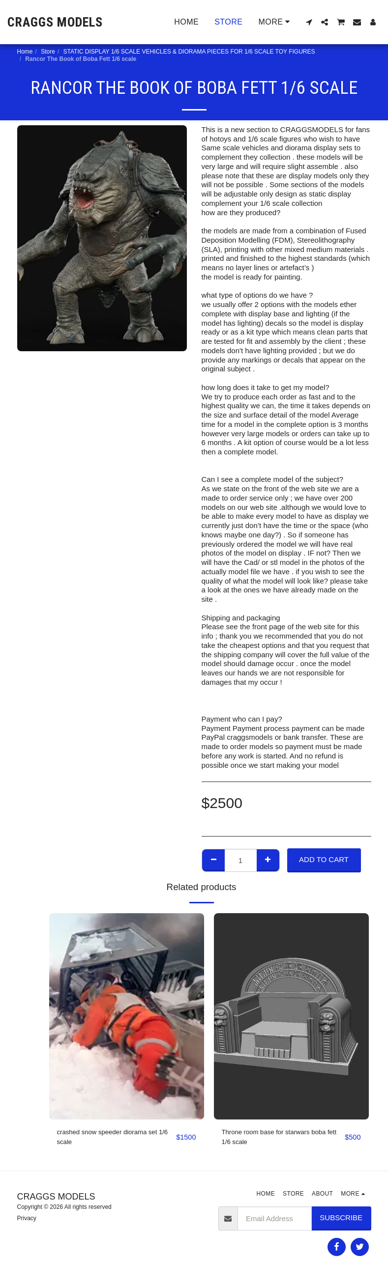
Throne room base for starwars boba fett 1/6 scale (281, 1138)
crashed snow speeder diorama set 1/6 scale (114, 1138)
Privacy (26, 1220)
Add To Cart (324, 859)
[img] (126, 1016)
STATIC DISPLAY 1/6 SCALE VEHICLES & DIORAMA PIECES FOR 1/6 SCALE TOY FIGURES (189, 51)
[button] (308, 22)
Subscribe (341, 1220)
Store (48, 51)
